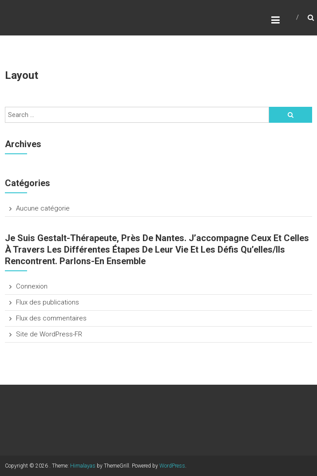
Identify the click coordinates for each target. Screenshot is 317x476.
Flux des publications (47, 302)
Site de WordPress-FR (49, 334)
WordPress (172, 466)
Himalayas (82, 466)
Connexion (32, 286)
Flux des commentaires (51, 318)
